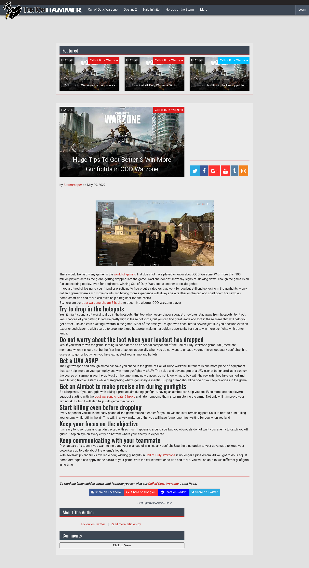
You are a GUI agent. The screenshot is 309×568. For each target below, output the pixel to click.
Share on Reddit (173, 492)
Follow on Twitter (93, 524)
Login (302, 9)
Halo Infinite (151, 9)
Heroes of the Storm (180, 9)
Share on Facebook (106, 492)
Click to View (122, 545)
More (203, 9)
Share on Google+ (141, 492)
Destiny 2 (130, 9)
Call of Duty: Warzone (103, 9)
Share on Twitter (204, 492)
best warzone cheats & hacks (102, 303)
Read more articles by (126, 524)
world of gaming (125, 274)
